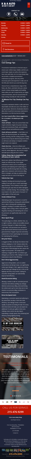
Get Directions (8, 49)
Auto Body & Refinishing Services (13, 363)
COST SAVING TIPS (7, 56)
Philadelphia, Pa (15, 365)
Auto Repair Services (15, 420)
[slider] (15, 390)
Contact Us (15, 433)
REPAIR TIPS (21, 55)
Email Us (7, 43)
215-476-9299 (6, 60)
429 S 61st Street (16, 60)
